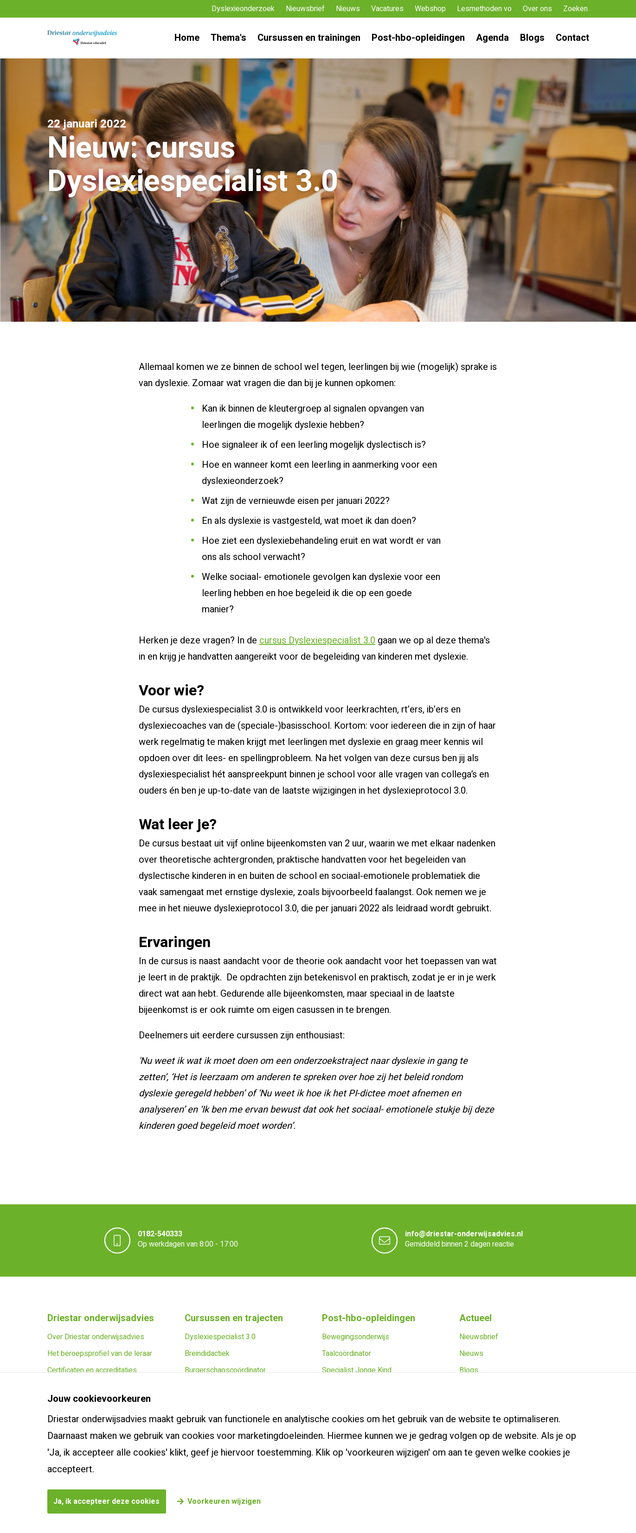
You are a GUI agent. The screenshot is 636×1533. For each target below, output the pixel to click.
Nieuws (348, 8)
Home (186, 38)
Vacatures (387, 8)
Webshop (430, 8)
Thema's (228, 38)
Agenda (492, 38)
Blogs (532, 38)
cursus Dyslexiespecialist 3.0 (317, 640)
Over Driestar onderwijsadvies (95, 1336)
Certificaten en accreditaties (92, 1370)
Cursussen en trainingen (308, 38)
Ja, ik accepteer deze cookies (106, 1501)
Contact (572, 38)
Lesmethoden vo (484, 8)
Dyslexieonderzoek (243, 8)
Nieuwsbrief (305, 8)
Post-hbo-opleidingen (418, 38)
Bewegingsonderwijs (355, 1336)
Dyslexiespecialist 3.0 (220, 1336)
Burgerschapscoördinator (225, 1370)
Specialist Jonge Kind (357, 1370)
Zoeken (575, 8)
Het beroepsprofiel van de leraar (99, 1353)
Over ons (537, 8)
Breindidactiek (207, 1353)
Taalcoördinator (346, 1353)
